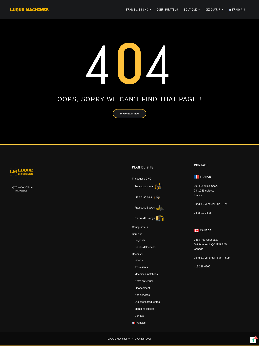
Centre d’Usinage (149, 238)
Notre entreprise (144, 301)
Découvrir (214, 9)
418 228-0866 (202, 280)
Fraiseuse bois (148, 217)
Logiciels (140, 260)
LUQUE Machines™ (119, 338)
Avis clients (141, 287)
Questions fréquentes (147, 322)
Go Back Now (129, 113)
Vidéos (139, 280)
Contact (139, 336)
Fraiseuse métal (148, 206)
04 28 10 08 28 (203, 226)
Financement (142, 308)
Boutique (192, 9)
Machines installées (146, 294)
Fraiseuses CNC (138, 9)
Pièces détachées (145, 267)
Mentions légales (144, 329)
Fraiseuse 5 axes (149, 228)
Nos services (142, 315)
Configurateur (167, 9)
